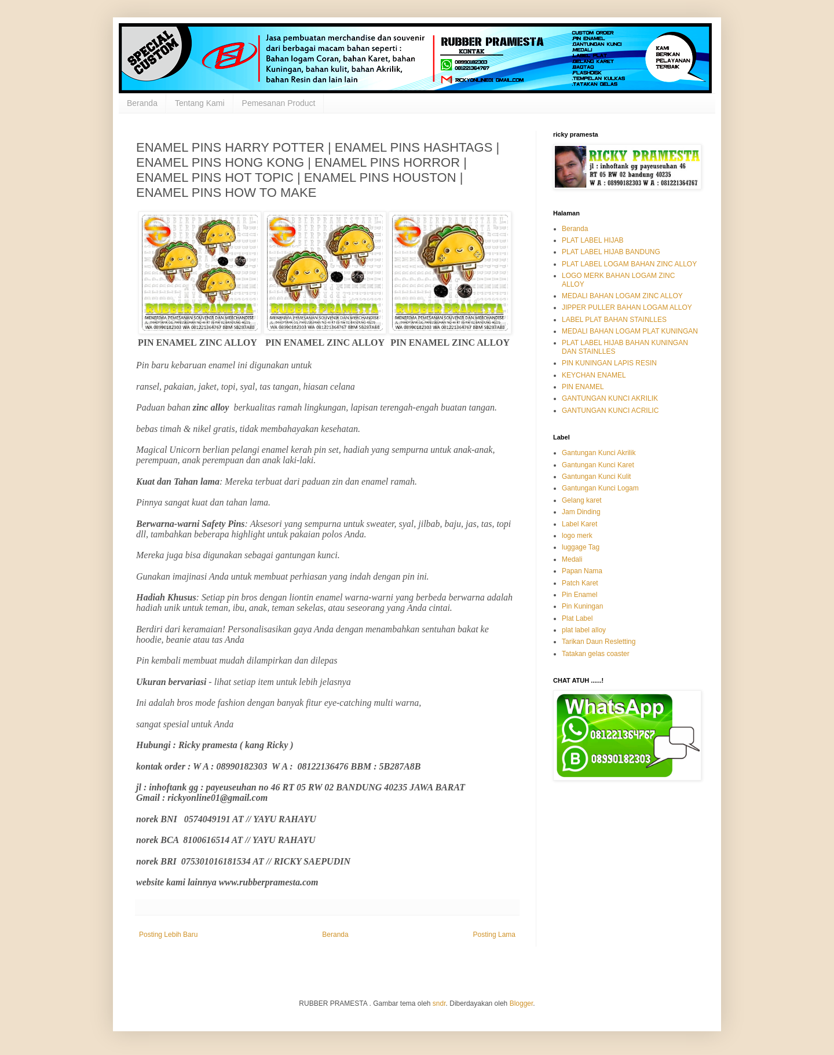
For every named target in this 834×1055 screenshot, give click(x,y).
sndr (439, 1003)
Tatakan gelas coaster (596, 654)
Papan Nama (582, 571)
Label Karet (579, 524)
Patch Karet (580, 583)
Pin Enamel (579, 595)
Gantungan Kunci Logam (600, 488)
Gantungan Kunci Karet (598, 465)
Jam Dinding (581, 512)
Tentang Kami (200, 103)
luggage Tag (580, 547)
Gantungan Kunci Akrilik (598, 453)
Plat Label (577, 618)
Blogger (521, 1003)
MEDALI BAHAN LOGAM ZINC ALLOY (622, 296)
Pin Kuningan (582, 606)
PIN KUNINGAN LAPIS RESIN (609, 363)
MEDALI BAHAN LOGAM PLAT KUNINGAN (630, 331)
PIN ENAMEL (583, 387)
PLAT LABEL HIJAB (593, 240)
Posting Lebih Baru (168, 935)
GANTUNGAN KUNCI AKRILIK (610, 398)
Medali (572, 559)
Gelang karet (582, 500)
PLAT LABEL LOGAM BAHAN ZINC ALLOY (629, 264)
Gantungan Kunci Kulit (596, 476)
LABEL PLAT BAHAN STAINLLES (614, 320)
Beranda (142, 103)
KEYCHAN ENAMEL (594, 375)
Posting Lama (494, 935)
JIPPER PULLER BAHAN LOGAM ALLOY (627, 307)
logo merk (577, 536)
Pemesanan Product (279, 103)
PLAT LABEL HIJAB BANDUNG (611, 252)
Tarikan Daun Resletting (598, 642)
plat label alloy (584, 630)
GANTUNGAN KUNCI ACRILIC (610, 410)
